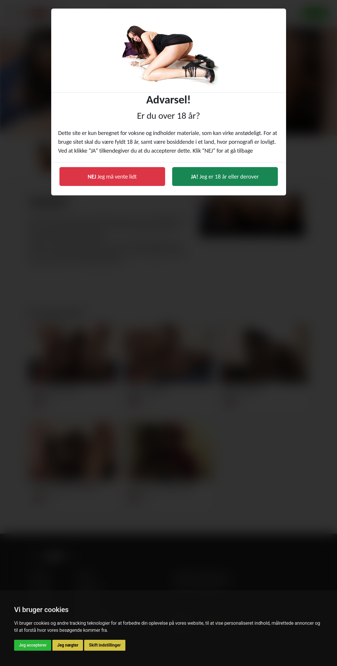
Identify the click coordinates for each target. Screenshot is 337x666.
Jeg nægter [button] (67, 645)
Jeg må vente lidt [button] (112, 176)
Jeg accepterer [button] (33, 645)
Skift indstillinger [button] (105, 645)
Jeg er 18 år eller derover (225, 176)
